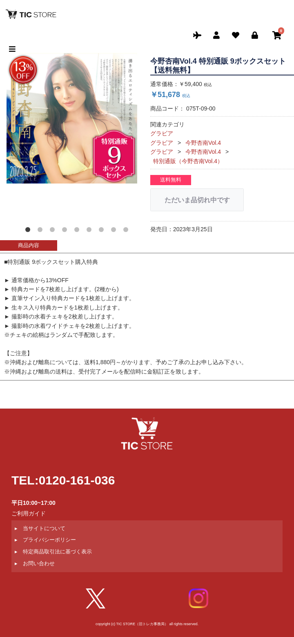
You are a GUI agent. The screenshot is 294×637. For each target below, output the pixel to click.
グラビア (161, 133)
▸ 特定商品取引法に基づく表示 (53, 552)
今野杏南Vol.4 (203, 142)
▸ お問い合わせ (35, 563)
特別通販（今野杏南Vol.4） (188, 161)
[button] (29, 231)
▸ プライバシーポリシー (45, 540)
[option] (72, 118)
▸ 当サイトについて (40, 528)
